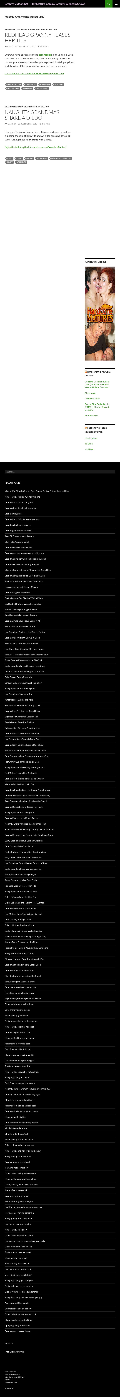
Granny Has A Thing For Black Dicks (22, 711)
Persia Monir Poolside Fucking (19, 722)
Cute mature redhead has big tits (20, 987)
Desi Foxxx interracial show (18, 1274)
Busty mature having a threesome (21, 1021)
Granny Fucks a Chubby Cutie (19, 970)
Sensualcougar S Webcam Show (20, 981)
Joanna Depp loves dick (16, 1190)
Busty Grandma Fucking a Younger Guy (23, 868)
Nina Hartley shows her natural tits (22, 1071)
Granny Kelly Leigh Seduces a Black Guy (24, 744)
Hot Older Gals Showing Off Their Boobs (24, 649)
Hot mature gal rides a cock (18, 1269)
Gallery (12, 124)
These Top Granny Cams (12, 1374)
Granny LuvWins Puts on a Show (20, 908)
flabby (29, 158)
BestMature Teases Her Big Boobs (21, 773)
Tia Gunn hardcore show (16, 1167)
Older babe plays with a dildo (19, 1235)
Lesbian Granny (40, 107)
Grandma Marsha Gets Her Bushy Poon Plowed (27, 790)
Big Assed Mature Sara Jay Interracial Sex (24, 959)
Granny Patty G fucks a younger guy (22, 519)
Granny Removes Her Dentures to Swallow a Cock (29, 835)
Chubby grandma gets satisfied (19, 1100)
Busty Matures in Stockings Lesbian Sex (23, 931)
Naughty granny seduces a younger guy (23, 1297)
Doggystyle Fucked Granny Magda (21, 587)
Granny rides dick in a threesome (20, 508)
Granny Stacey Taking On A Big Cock (22, 637)
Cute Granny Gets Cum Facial (19, 846)
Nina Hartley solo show (16, 1229)
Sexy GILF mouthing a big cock (19, 536)
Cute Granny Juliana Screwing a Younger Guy (26, 756)
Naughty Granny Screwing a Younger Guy (25, 767)
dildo (19, 158)
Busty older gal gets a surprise (19, 1286)
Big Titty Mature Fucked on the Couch (23, 976)
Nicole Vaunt (91, 438)
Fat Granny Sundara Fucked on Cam (22, 761)
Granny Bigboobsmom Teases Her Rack (23, 806)
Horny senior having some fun (19, 1212)
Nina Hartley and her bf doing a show (23, 1150)
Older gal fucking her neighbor (19, 1038)
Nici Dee (89, 449)
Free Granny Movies (14, 1351)
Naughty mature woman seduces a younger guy (27, 1088)
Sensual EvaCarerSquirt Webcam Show (23, 682)
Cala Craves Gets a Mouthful (18, 677)
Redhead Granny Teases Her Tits (37, 37)
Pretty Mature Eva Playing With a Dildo (24, 598)
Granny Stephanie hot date (17, 1032)
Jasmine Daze (91, 415)
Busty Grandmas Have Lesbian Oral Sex (23, 840)
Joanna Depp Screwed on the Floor (21, 942)
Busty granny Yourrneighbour (19, 1218)
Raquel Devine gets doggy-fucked (21, 609)
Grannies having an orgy (16, 1195)
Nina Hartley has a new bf (17, 1263)
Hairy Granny (25, 107)
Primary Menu (116, 4)
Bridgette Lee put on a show (18, 1308)
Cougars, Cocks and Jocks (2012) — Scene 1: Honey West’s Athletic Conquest (97, 384)
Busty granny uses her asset (18, 1252)
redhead (58, 85)
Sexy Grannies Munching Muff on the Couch (26, 801)
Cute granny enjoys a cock (17, 1009)
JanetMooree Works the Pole (19, 699)
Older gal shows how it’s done (19, 1004)
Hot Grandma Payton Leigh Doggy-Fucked (25, 632)
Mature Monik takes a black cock (20, 1105)
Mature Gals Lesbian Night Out (20, 784)
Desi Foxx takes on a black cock (20, 1083)
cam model (31, 85)
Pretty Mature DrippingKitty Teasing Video (25, 852)
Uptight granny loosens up (17, 1325)
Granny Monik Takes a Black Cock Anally (24, 778)
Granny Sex (11, 29)
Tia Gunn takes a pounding (17, 1066)
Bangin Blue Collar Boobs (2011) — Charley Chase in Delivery (97, 407)
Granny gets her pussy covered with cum (24, 553)
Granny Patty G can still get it (19, 502)
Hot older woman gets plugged (19, 1060)
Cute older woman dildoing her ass (21, 1122)
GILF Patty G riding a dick (17, 541)
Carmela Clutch (92, 398)
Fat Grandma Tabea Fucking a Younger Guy (25, 936)
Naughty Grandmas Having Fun (20, 688)
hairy (9, 162)
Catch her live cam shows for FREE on (34, 73)
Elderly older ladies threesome (19, 1145)
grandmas (45, 85)
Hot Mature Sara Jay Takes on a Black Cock (25, 750)
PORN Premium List (11, 1380)
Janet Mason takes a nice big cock (21, 615)
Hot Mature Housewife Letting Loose (22, 705)
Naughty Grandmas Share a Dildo (32, 115)
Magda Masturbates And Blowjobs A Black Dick (28, 570)
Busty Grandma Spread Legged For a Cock (25, 666)
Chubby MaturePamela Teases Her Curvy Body (27, 795)
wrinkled (21, 162)
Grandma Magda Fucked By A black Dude (25, 575)
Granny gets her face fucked (18, 530)
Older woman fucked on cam (18, 1246)
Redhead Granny (26, 29)
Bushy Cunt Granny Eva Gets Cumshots (24, 581)
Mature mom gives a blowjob (19, 1201)
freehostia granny (10, 1371)
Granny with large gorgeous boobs (21, 1111)
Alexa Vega (90, 393)
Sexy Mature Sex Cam (46, 29)
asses (9, 158)
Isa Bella (89, 443)
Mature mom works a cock (17, 1043)
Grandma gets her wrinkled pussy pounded (25, 558)
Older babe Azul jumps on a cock (20, 1314)
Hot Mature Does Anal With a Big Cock (23, 914)
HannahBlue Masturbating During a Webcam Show (29, 829)
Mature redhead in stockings (18, 1320)
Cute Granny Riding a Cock (18, 919)
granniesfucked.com (61, 158)
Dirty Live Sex (9, 1388)
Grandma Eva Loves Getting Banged (22, 564)
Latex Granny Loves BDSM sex (14, 1377)
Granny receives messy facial (18, 547)
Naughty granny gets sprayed (19, 1280)
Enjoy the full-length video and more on (35, 146)
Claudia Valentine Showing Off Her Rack (24, 671)
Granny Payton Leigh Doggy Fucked (22, 818)
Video (10, 46)
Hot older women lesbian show (20, 993)
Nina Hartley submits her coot (19, 1026)
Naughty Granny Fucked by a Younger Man (25, 823)
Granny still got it (13, 513)
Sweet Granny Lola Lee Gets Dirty (21, 880)
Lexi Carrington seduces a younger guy (23, 1207)
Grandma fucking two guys (17, 525)
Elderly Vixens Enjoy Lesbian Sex (20, 897)
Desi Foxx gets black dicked (18, 1049)
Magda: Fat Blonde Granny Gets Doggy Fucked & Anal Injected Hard (37, 491)
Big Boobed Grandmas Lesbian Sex (21, 716)
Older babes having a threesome (20, 1173)
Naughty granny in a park (17, 1077)
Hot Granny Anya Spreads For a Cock (23, 739)
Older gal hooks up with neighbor (21, 1179)
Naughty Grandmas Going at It (19, 812)
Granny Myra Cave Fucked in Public (22, 733)
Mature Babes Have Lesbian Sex (20, 626)
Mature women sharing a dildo (19, 1055)
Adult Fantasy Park (11, 1383)
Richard (44, 46)
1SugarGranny (14, 85)
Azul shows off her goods (17, 1303)
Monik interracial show (16, 1128)
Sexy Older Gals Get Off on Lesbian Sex (23, 857)
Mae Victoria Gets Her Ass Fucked (21, 643)
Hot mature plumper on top (18, 1224)
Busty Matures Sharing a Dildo (19, 953)
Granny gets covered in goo (18, 1331)
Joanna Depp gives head (16, 1015)
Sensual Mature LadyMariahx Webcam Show (26, 654)
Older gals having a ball (16, 1258)
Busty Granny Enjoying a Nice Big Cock (23, 660)
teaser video (42, 88)
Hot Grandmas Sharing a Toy (18, 694)
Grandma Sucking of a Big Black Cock (23, 964)
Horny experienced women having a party (25, 1241)
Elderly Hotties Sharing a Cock (19, 925)
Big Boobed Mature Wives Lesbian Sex (23, 603)
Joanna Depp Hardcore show (19, 1139)
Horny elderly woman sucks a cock (21, 1184)
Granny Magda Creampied (17, 592)
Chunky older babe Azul (16, 1133)
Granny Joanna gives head (17, 1162)
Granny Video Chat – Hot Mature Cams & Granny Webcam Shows (45, 3)
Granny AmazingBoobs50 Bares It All (22, 620)
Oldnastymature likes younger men (21, 1291)
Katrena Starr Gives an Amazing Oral (22, 728)
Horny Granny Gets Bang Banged (20, 874)
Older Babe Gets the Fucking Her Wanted (24, 902)
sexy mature (13, 88)
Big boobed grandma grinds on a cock (23, 998)
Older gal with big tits (15, 1117)
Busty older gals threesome (18, 1156)
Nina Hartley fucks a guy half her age (22, 496)
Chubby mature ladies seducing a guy (22, 1094)
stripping (27, 88)
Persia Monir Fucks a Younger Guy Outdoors (26, 947)
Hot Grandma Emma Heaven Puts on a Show (26, 863)
